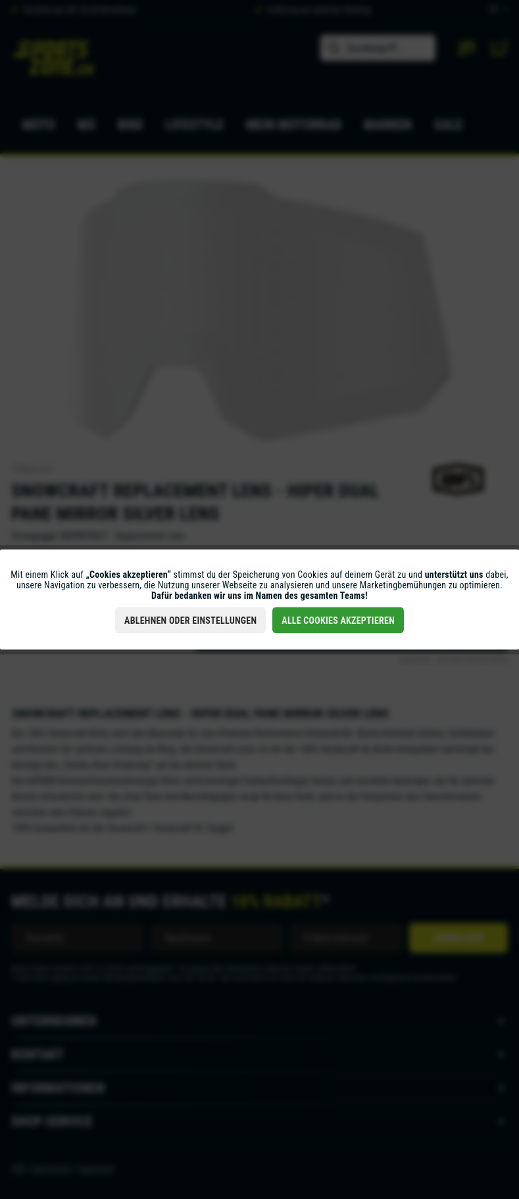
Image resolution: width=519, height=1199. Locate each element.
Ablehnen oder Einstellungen (190, 620)
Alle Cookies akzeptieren (338, 620)
